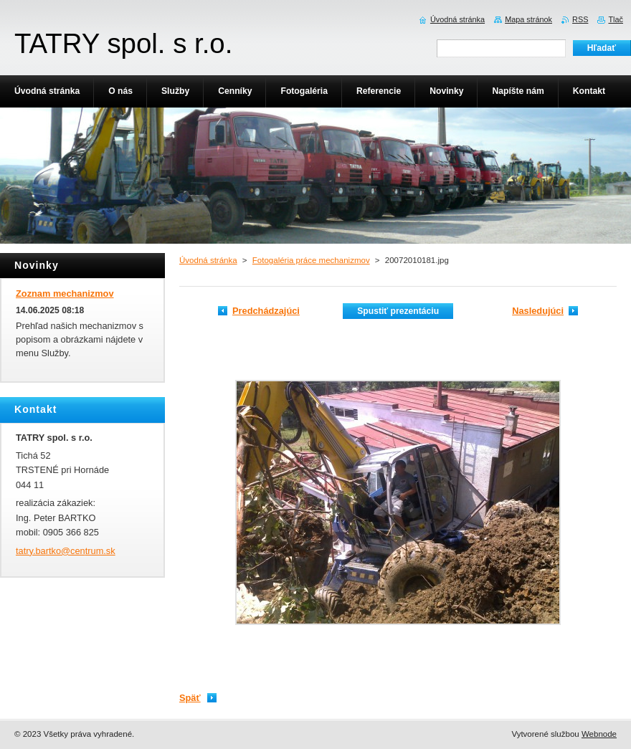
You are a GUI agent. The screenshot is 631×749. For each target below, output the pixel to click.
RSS (580, 19)
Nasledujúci (538, 310)
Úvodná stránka (208, 260)
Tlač (615, 19)
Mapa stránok (528, 19)
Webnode (599, 734)
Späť (190, 697)
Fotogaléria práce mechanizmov (311, 260)
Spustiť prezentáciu (398, 311)
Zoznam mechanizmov (65, 293)
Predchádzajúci (266, 310)
